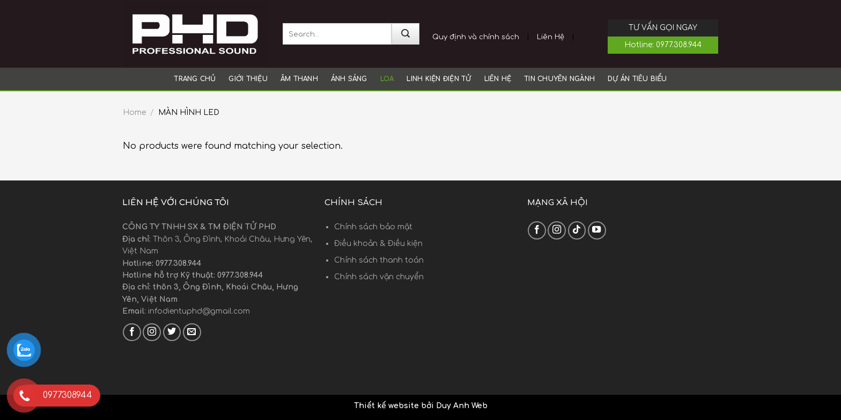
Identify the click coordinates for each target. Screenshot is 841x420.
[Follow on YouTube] (597, 230)
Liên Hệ (550, 37)
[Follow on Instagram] (152, 332)
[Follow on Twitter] (172, 332)
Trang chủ (195, 79)
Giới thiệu (247, 79)
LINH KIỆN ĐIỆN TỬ (439, 79)
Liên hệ (498, 79)
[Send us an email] (192, 332)
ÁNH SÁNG (349, 79)
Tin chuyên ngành (559, 79)
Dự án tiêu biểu (637, 79)
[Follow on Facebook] (132, 332)
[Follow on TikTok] (577, 230)
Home (134, 112)
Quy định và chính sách (475, 37)
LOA (387, 79)
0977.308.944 (679, 45)
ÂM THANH (299, 79)
